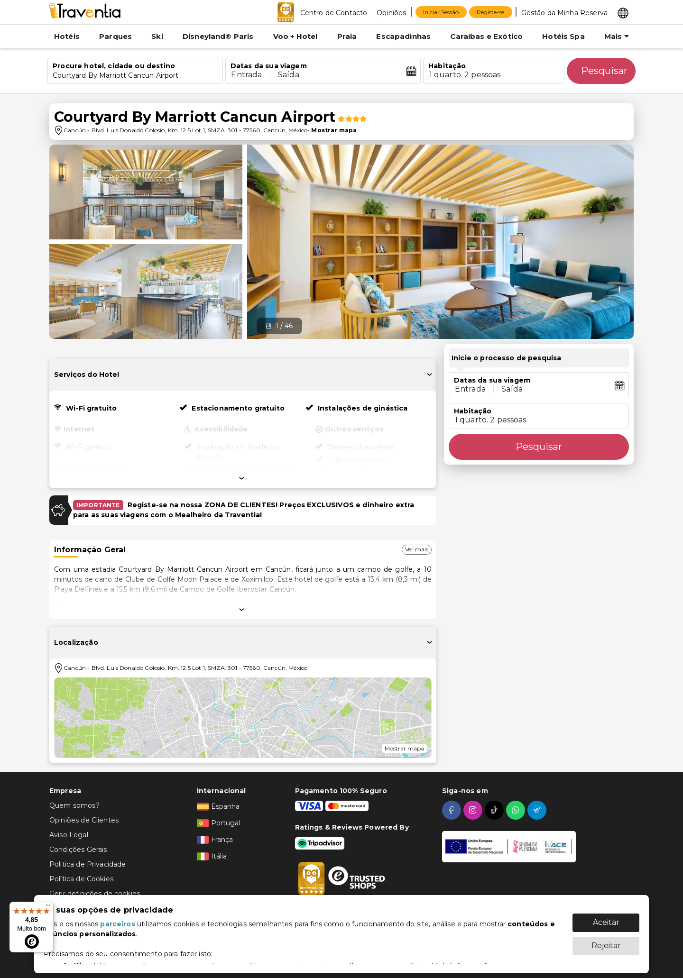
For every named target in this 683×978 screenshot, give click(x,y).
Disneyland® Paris (218, 36)
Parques (115, 36)
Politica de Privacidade (87, 864)
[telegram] (538, 810)
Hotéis (67, 36)
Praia (347, 36)
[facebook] (452, 810)
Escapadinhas (403, 36)
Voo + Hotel (295, 36)
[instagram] (474, 810)
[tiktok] (495, 810)
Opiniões (391, 13)
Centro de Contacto (334, 13)
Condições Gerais (78, 849)
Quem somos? (74, 805)
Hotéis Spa (563, 36)
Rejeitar (606, 940)
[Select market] (623, 12)
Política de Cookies (81, 879)
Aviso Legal (68, 835)
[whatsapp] (516, 810)
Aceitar (606, 917)
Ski (157, 36)
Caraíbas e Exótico (486, 36)
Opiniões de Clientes (84, 820)
